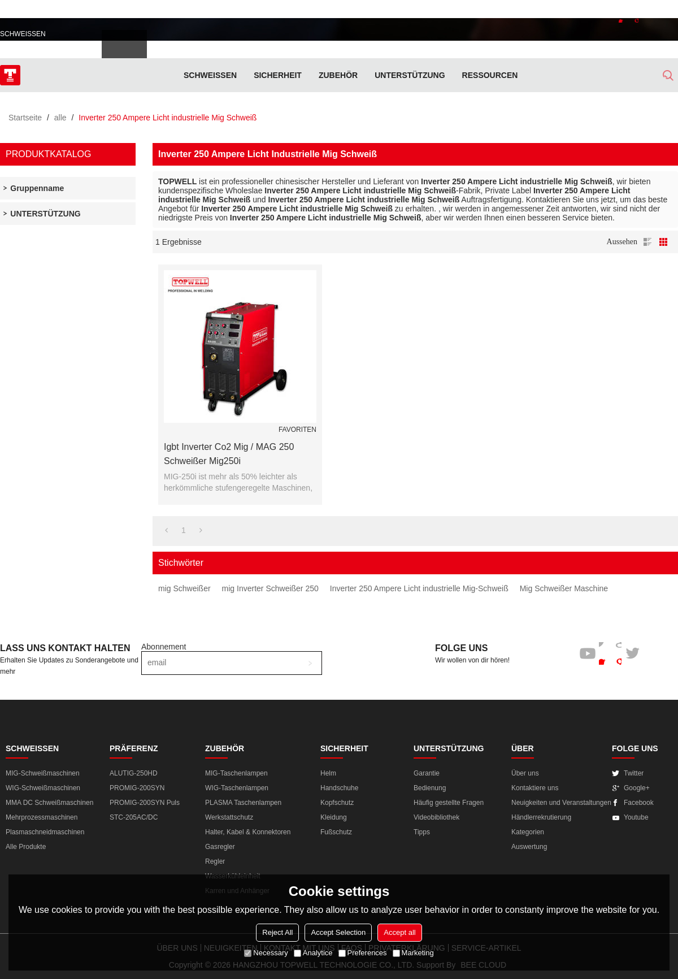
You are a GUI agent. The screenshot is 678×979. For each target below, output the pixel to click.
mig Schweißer (184, 588)
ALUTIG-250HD (134, 773)
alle (60, 117)
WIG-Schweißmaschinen (43, 788)
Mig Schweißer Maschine (564, 588)
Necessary (266, 952)
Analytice (313, 952)
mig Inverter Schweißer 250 (270, 588)
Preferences (362, 952)
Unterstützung (410, 75)
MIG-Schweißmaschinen (43, 773)
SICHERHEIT (278, 75)
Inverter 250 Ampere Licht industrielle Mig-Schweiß (419, 588)
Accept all (399, 932)
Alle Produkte (26, 847)
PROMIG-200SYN (137, 788)
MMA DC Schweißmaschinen (49, 803)
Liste (647, 242)
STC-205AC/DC (134, 817)
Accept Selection (338, 932)
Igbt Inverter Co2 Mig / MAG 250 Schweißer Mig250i (229, 454)
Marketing (413, 952)
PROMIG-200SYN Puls (145, 803)
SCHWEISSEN (210, 75)
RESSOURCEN (490, 75)
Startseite (25, 117)
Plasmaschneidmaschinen (45, 832)
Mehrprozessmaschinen (41, 817)
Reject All (277, 932)
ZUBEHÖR (338, 75)
